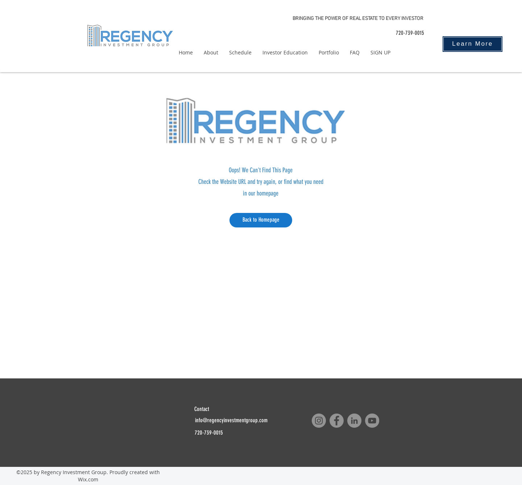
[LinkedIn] (354, 421)
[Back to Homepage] (260, 220)
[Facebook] (337, 421)
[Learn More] (472, 44)
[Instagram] (319, 421)
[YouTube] (372, 421)
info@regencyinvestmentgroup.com (231, 420)
